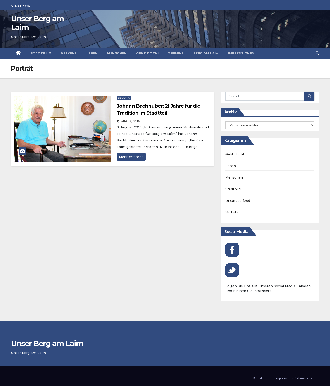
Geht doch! (147, 53)
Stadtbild (41, 53)
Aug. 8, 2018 (130, 121)
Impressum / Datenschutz (293, 378)
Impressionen (241, 53)
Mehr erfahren (131, 157)
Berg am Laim (206, 53)
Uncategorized (238, 200)
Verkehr (69, 53)
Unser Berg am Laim (37, 23)
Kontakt (258, 378)
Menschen (117, 53)
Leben (92, 53)
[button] (317, 53)
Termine (176, 53)
